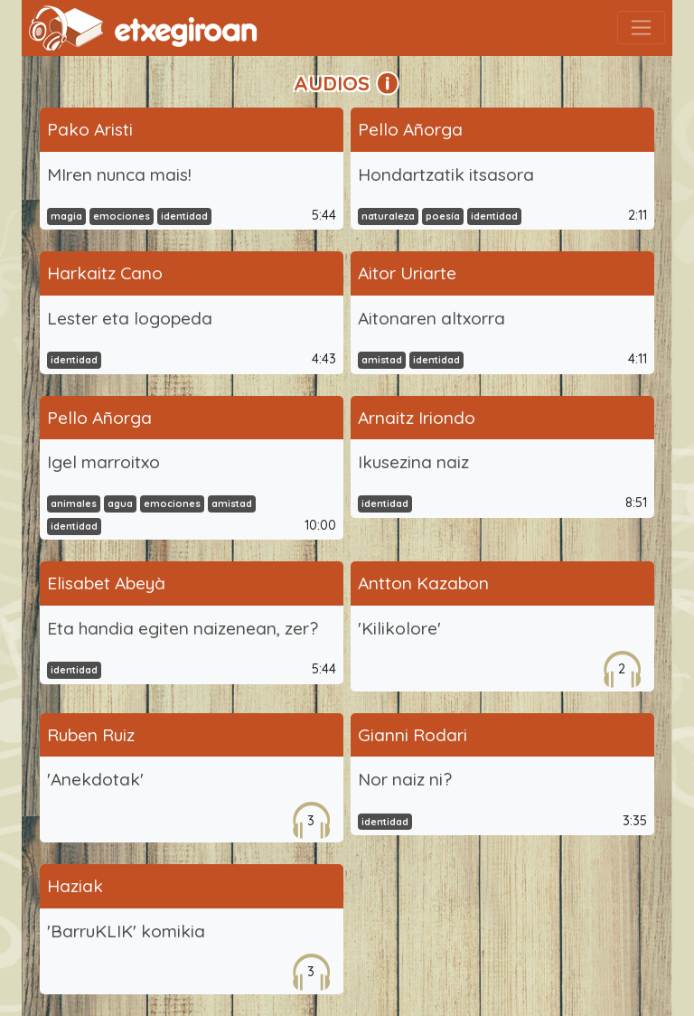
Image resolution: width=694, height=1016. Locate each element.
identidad (184, 216)
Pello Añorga (410, 129)
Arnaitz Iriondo (416, 417)
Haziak (75, 886)
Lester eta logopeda (129, 318)
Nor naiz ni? (405, 779)
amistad (381, 359)
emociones (121, 216)
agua (120, 503)
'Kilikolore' (399, 628)
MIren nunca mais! (119, 174)
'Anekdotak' (95, 779)
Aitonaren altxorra (431, 318)
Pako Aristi (90, 129)
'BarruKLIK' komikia (126, 931)
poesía (443, 216)
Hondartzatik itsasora (446, 174)
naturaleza (388, 216)
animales (74, 503)
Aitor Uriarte (407, 273)
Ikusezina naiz (413, 462)
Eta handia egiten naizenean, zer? (182, 628)
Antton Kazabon (423, 583)
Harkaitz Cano (105, 273)
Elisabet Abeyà (106, 583)
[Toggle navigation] (641, 27)
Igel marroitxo (103, 462)
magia (66, 216)
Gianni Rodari (412, 735)
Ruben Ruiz (91, 735)
